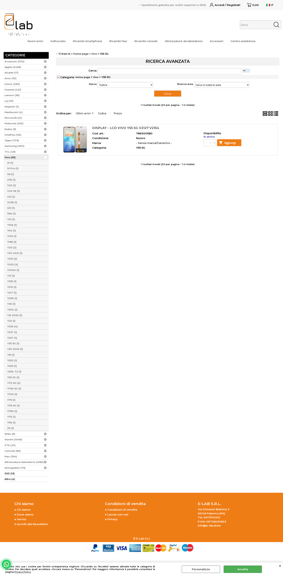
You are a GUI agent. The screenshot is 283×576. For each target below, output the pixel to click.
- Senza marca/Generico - (154, 143)
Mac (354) (11, 456)
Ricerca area (185, 84)
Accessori (216, 41)
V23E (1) (12, 202)
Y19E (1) (11, 241)
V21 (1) (11, 196)
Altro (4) (10, 479)
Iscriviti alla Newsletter (32, 524)
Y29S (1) (12, 298)
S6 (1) (10, 174)
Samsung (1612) (14, 145)
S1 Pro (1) (12, 168)
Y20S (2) (12, 264)
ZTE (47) (10, 445)
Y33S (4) (12, 326)
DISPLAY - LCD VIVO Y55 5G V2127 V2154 (125, 128)
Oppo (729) (12, 140)
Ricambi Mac (118, 41)
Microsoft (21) (13, 117)
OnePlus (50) (13, 134)
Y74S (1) (12, 394)
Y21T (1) (12, 292)
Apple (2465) (13, 67)
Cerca (92, 70)
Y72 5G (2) (13, 382)
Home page (82, 77)
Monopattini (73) (15, 467)
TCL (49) (10, 151)
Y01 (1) (11, 219)
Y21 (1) (11, 275)
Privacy (112, 519)
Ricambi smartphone (87, 41)
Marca (93, 84)
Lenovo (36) (12, 95)
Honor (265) (12, 84)
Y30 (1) (11, 303)
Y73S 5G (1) (14, 388)
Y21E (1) (11, 281)
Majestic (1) (12, 106)
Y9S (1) (11, 422)
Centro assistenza (242, 41)
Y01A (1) (12, 224)
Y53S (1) (12, 365)
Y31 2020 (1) (14, 315)
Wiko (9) (10, 433)
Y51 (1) (11, 354)
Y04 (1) (11, 230)
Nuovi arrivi (35, 41)
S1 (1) (10, 162)
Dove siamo (25, 514)
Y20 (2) (11, 247)
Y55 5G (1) (13, 377)
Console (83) (13, 450)
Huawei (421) (13, 89)
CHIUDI (280, 566)
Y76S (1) (12, 411)
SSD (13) (10, 473)
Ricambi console (146, 41)
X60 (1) (11, 213)
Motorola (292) (14, 123)
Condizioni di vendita (122, 509)
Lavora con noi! (117, 514)
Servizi (21, 519)
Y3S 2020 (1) (15, 349)
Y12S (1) (11, 236)
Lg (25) (9, 100)
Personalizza (201, 569)
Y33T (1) (12, 332)
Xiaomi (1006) (13, 439)
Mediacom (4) (14, 112)
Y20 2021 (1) (14, 253)
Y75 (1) (11, 399)
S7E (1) (11, 179)
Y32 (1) (11, 320)
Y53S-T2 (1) (14, 371)
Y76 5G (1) (13, 405)
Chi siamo (24, 509)
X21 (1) (11, 207)
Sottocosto (58, 41)
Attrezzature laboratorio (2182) (24, 462)
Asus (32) (10, 78)
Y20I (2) (12, 258)
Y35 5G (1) (13, 343)
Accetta (242, 569)
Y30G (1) (12, 309)
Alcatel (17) (11, 72)
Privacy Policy (22, 572)
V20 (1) (11, 185)
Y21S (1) (11, 287)
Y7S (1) (11, 416)
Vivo (95, 77)
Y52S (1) (12, 360)
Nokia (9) (10, 129)
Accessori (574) (14, 61)
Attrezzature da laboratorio (184, 41)
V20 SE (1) (13, 190)
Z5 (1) (10, 428)
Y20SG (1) (13, 270)
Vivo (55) (10, 157)
